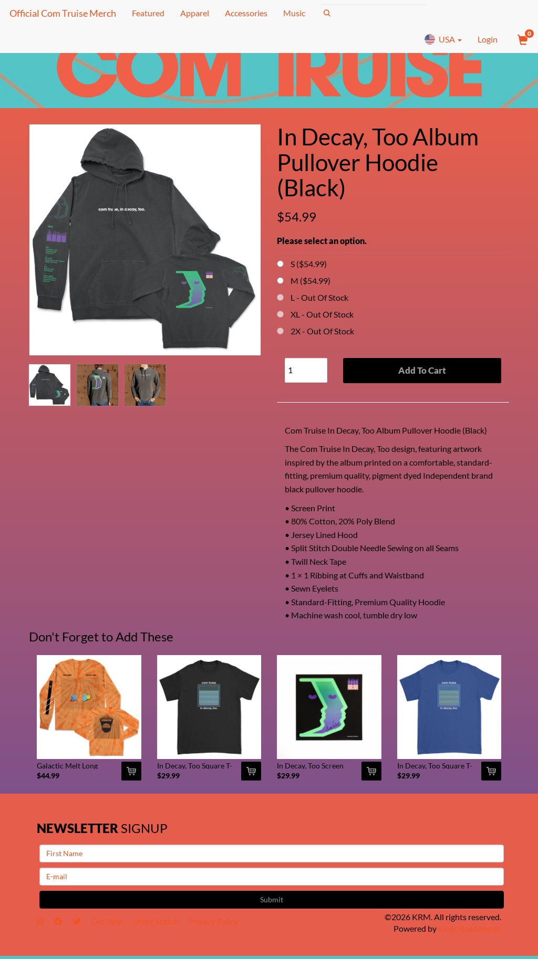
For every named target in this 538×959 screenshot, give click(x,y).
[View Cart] (521, 39)
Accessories (244, 13)
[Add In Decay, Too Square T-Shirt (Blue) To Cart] (491, 774)
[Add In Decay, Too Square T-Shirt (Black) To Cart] (251, 774)
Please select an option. (322, 241)
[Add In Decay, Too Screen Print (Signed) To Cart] (371, 774)
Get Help (113, 925)
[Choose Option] (280, 263)
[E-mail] (271, 879)
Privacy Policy (226, 925)
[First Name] (271, 856)
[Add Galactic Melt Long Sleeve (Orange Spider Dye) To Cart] (131, 774)
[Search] (372, 13)
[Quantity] (306, 370)
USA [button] (443, 39)
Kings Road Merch (468, 931)
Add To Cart (422, 370)
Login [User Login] (488, 39)
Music (293, 13)
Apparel (193, 13)
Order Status (165, 925)
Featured (146, 13)
